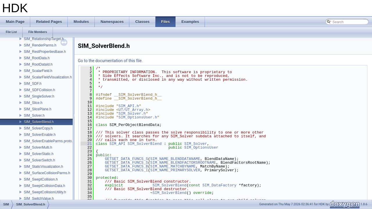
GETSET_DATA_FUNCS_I (126, 170)
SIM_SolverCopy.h (38, 128)
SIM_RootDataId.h (38, 64)
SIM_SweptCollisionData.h (44, 186)
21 (86, 143)
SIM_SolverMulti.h (38, 147)
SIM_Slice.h (33, 103)
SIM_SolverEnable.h (40, 135)
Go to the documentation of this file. (110, 60)
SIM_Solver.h (34, 115)
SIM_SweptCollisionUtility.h (45, 192)
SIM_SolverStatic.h (38, 154)
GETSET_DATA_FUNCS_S (126, 158)
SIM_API (118, 143)
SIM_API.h (129, 106)
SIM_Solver (195, 143)
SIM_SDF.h (33, 84)
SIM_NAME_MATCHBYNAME (173, 166)
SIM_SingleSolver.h (39, 96)
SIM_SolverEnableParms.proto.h (49, 141)
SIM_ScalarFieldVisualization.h (48, 77)
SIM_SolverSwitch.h (39, 160)
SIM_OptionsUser (201, 147)
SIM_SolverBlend (145, 143)
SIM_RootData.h (37, 58)
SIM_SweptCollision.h (41, 179)
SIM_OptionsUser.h (138, 117)
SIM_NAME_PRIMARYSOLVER (175, 170)
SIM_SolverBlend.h (39, 122)
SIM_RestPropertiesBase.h (45, 52)
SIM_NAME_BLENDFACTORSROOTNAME (183, 162)
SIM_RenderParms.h (40, 45)
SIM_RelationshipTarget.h (44, 39)
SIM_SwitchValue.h (39, 199)
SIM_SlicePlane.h (37, 109)
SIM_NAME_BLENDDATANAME (175, 158)
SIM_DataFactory (220, 185)
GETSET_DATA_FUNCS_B (126, 166)
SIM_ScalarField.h (38, 71)
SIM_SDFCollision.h (39, 90)
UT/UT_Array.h (133, 109)
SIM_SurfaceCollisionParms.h (47, 173)
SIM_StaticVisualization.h (43, 167)
